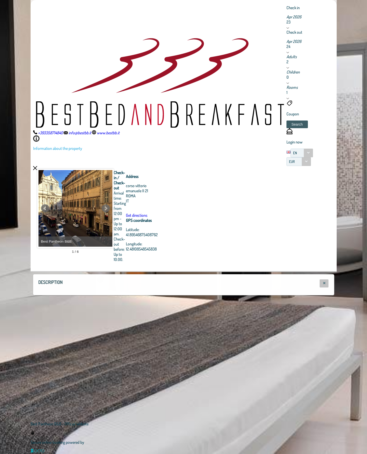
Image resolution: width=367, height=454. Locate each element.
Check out (294, 32)
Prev (45, 208)
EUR (292, 161)
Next (134, 208)
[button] (297, 124)
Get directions (164, 215)
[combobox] (302, 153)
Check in (293, 7)
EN (295, 153)
